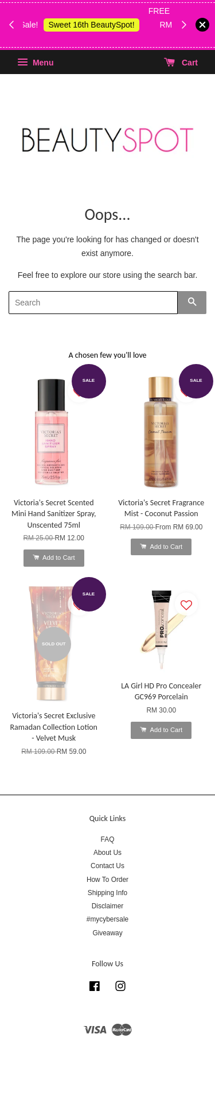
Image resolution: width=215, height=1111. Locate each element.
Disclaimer (108, 906)
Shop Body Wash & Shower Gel (101, 38)
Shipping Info (107, 893)
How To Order (107, 880)
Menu (35, 62)
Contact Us (107, 866)
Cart (181, 62)
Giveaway (107, 933)
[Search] (93, 302)
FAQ (108, 839)
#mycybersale (107, 919)
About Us (107, 853)
